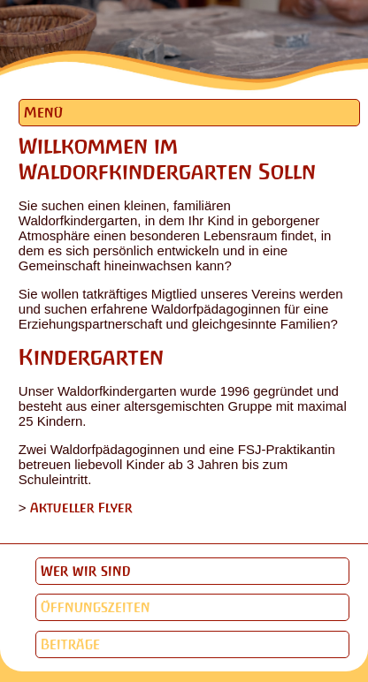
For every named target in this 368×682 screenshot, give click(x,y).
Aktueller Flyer (81, 507)
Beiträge (70, 644)
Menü (43, 112)
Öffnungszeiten (95, 607)
